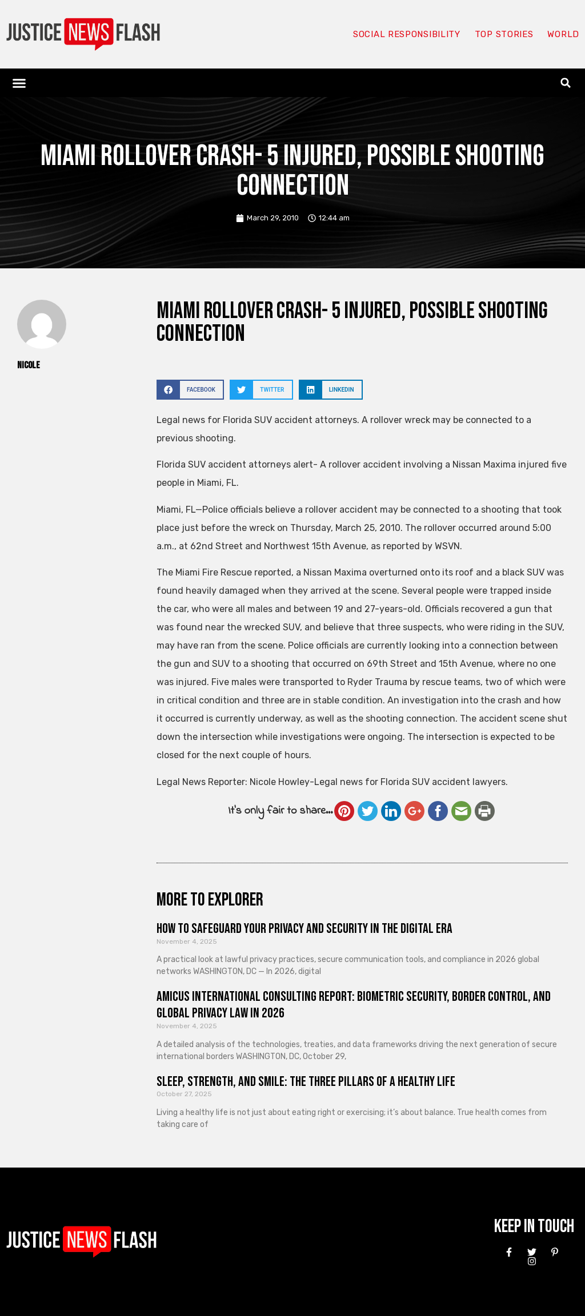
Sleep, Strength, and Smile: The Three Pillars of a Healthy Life (306, 1081)
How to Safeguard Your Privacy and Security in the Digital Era (304, 928)
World (563, 34)
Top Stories (504, 34)
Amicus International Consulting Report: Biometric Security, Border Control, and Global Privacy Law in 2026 (354, 1004)
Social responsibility (406, 34)
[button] (19, 83)
